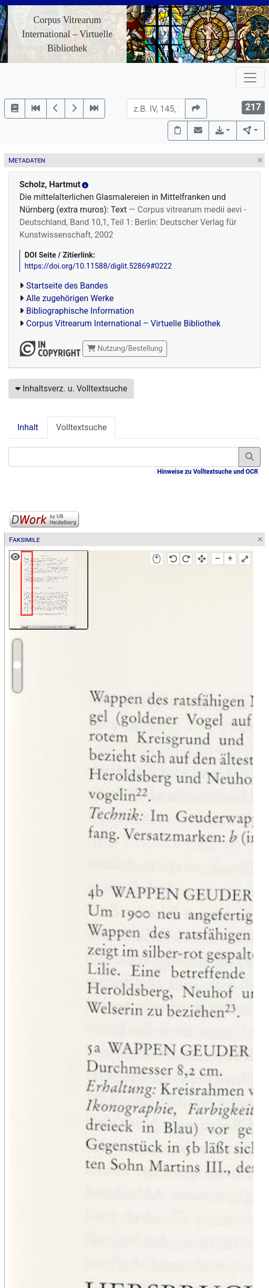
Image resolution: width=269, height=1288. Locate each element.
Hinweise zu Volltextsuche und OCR (207, 471)
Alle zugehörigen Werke (70, 298)
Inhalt (27, 427)
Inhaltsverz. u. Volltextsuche (71, 388)
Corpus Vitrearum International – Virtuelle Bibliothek (67, 34)
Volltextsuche (81, 427)
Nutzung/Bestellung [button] (124, 348)
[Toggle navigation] (250, 77)
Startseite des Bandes (67, 286)
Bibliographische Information (80, 311)
